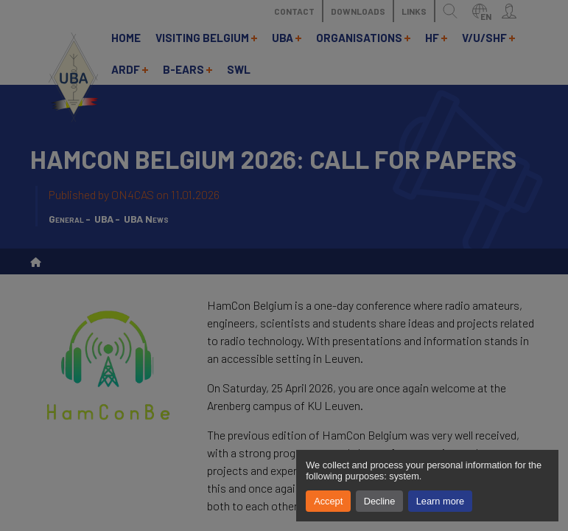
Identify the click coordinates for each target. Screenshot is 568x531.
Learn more (440, 501)
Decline (380, 501)
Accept (328, 501)
